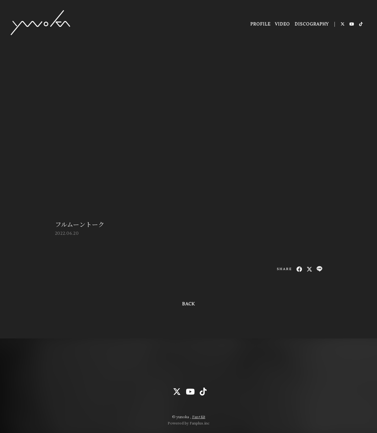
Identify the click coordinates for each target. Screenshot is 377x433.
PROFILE (260, 24)
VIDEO (282, 24)
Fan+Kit (198, 416)
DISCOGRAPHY (311, 24)
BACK (188, 304)
